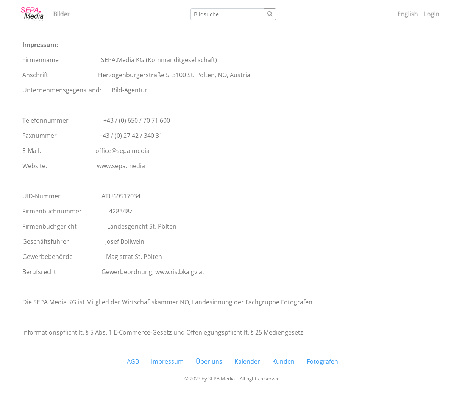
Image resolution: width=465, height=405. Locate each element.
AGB (133, 361)
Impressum (167, 361)
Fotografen (322, 361)
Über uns (209, 361)
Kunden (283, 361)
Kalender (247, 361)
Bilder (61, 14)
